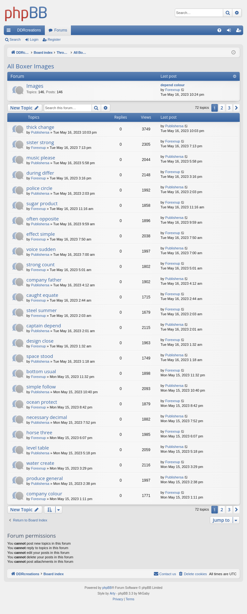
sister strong (40, 142)
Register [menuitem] (240, 31)
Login (34, 39)
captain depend (43, 325)
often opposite (42, 218)
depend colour (173, 85)
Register (54, 39)
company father (44, 279)
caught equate (42, 295)
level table (37, 447)
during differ (40, 173)
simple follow (41, 386)
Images (34, 85)
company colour (44, 493)
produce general (44, 478)
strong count (40, 264)
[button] (236, 108)
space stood (39, 356)
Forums (60, 30)
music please (40, 157)
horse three (39, 432)
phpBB (107, 588)
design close (39, 341)
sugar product (42, 203)
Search (15, 39)
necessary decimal (46, 417)
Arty (112, 593)
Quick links (9, 31)
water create (40, 463)
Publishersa (40, 132)
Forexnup (172, 90)
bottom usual (41, 371)
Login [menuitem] (230, 31)
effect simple (40, 234)
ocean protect (41, 402)
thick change (40, 127)
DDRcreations (29, 30)
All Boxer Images (30, 66)
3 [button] (229, 108)
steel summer (41, 310)
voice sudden (41, 249)
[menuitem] (219, 30)
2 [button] (222, 108)
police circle (39, 188)
